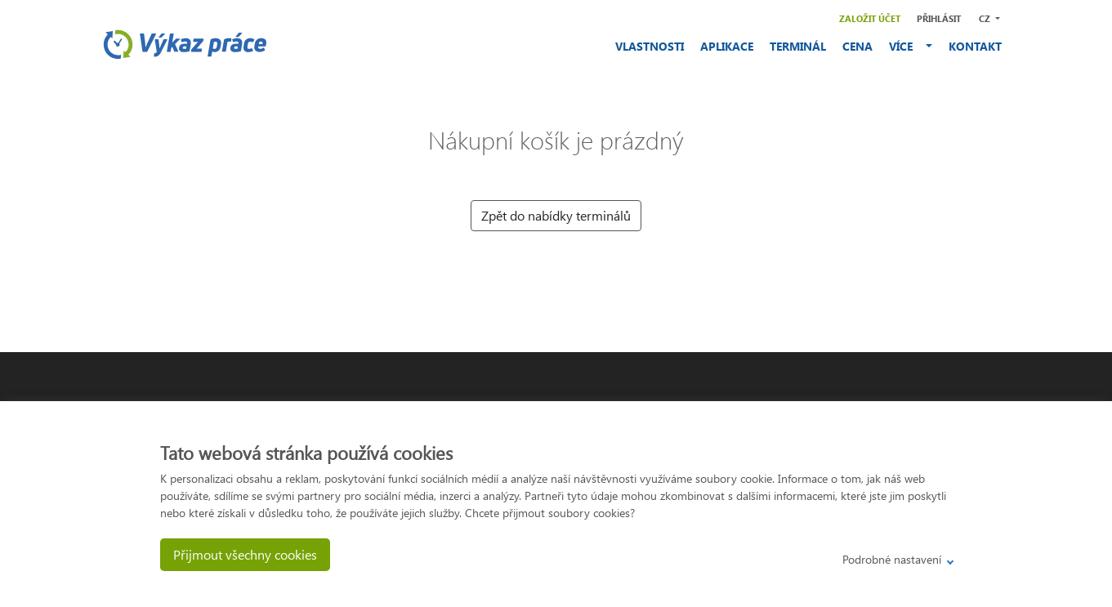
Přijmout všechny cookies (245, 554)
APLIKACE (726, 46)
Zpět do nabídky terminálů (556, 215)
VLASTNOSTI (649, 46)
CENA (857, 46)
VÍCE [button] (905, 46)
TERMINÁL (798, 46)
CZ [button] (986, 18)
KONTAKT (975, 46)
